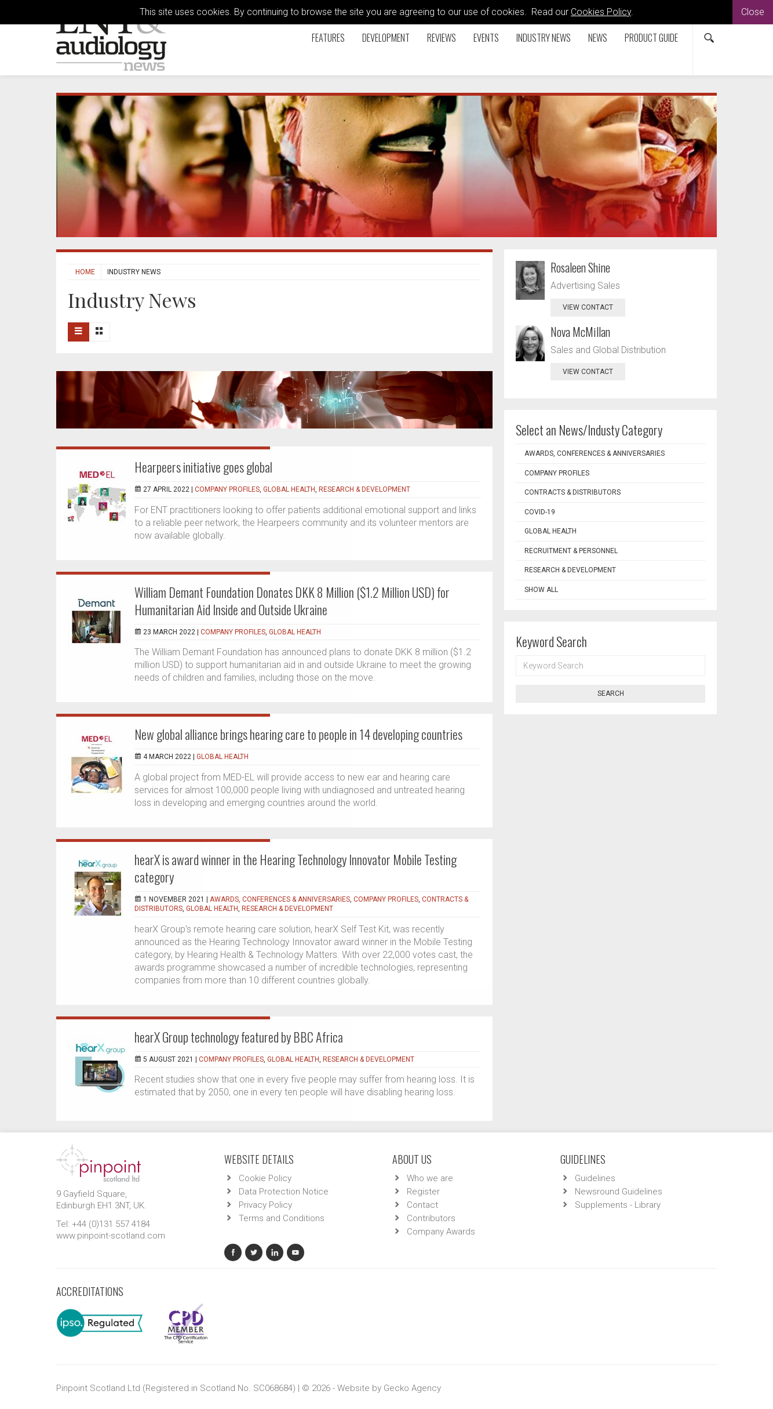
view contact (588, 307)
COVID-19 (539, 512)
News (597, 38)
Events (486, 38)
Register (423, 1191)
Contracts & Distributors (572, 492)
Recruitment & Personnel (571, 551)
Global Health (289, 489)
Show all (541, 590)
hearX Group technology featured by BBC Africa (238, 1036)
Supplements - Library (618, 1205)
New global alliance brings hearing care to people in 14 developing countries (298, 734)
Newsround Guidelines (618, 1191)
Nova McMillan (580, 331)
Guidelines (595, 1178)
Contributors (431, 1218)
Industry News (543, 38)
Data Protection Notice (284, 1191)
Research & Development (364, 489)
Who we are (430, 1178)
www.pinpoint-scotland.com (110, 1235)
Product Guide (651, 38)
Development (386, 38)
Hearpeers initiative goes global (203, 466)
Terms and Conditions (281, 1218)
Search (610, 693)
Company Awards (441, 1231)
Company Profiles (227, 489)
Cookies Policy (601, 11)
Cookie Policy (265, 1178)
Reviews (441, 38)
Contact (422, 1205)
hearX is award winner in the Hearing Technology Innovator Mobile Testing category (295, 868)
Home (85, 272)
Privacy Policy (265, 1205)
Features (328, 38)
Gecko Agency (412, 1388)
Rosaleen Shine (580, 267)
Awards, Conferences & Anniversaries (280, 899)
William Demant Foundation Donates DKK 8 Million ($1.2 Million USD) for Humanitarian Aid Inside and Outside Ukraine (292, 601)
